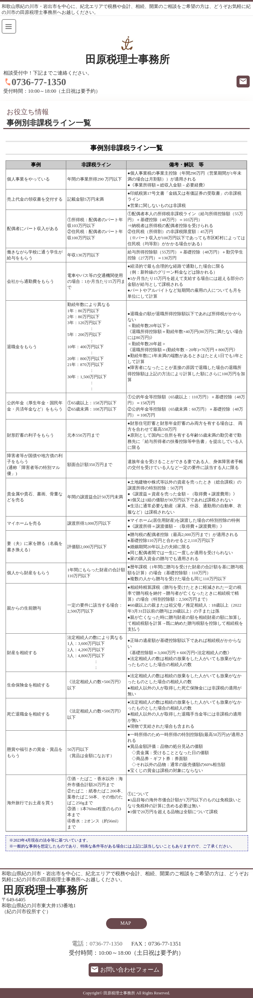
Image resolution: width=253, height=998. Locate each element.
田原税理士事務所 (127, 59)
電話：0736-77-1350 (97, 943)
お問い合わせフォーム (129, 969)
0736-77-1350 (39, 82)
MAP (125, 923)
